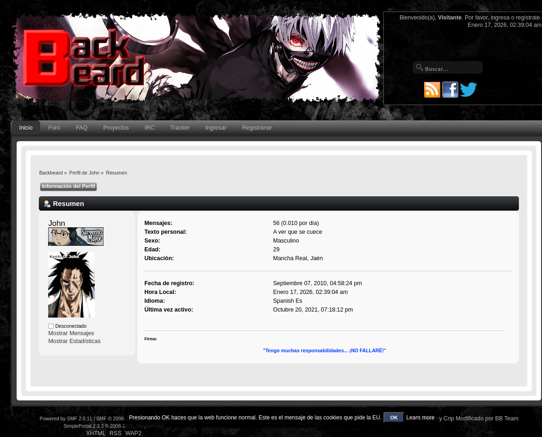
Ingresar (216, 128)
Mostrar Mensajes (71, 333)
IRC (149, 128)
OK (394, 417)
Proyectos (116, 128)
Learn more (420, 417)
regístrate (528, 17)
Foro (55, 128)
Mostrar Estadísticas (74, 341)
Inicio (25, 128)
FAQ (81, 128)
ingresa (500, 17)
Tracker (180, 128)
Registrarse (257, 128)
